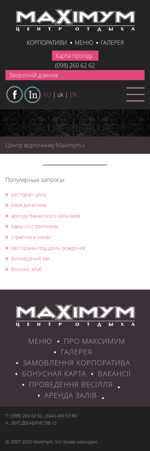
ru (47, 95)
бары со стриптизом (31, 226)
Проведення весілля (71, 384)
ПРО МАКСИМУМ (94, 341)
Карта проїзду (74, 56)
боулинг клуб (23, 269)
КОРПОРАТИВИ (47, 43)
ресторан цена (25, 194)
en (73, 95)
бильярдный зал (27, 258)
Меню (84, 43)
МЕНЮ (40, 341)
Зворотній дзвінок (33, 75)
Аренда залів (70, 395)
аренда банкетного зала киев (42, 215)
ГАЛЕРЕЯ (76, 352)
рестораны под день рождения (45, 247)
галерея (112, 43)
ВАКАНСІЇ (114, 373)
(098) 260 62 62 (75, 65)
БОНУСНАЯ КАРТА (54, 373)
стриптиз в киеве (28, 237)
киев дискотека (26, 204)
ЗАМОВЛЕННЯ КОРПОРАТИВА (76, 363)
